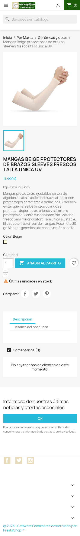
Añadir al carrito (40, 263)
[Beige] (6, 243)
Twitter (18, 460)
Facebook (7, 460)
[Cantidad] (8, 263)
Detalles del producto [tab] (30, 327)
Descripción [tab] (22, 319)
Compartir (25, 293)
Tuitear (36, 293)
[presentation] (38, 445)
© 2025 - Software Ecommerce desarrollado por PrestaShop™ (40, 528)
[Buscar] (40, 19)
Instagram (30, 460)
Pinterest (46, 293)
